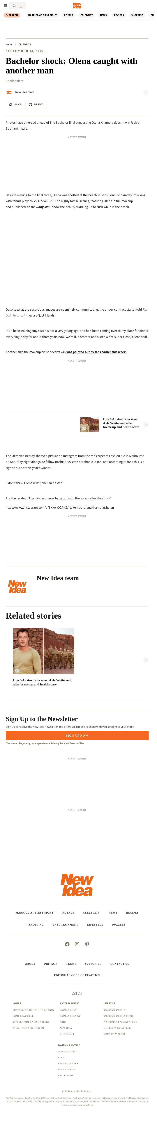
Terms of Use (77, 743)
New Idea (66, 1028)
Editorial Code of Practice (77, 975)
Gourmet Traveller (117, 1028)
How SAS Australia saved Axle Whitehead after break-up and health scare (121, 423)
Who (63, 1022)
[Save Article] (15, 104)
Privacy (50, 964)
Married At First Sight (42, 15)
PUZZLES (119, 924)
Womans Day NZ (70, 1016)
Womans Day (68, 1010)
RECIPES (119, 15)
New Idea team (24, 92)
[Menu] (5, 5)
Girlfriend (65, 1075)
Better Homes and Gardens (31, 1022)
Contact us (119, 964)
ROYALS (68, 15)
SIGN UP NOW (77, 735)
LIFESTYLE (95, 924)
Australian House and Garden (33, 1010)
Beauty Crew (66, 1069)
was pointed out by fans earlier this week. (96, 352)
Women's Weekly (114, 1010)
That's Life (67, 1034)
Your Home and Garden (28, 1028)
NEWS (103, 15)
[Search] (11, 15)
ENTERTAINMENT (65, 924)
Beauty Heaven (68, 1063)
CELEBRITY (86, 15)
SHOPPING (137, 15)
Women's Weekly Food (118, 1016)
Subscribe (93, 964)
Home (9, 44)
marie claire (67, 1051)
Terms (71, 964)
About (30, 964)
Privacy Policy (59, 743)
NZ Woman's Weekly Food (120, 1022)
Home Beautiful (23, 1016)
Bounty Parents (114, 1034)
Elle (61, 1057)
